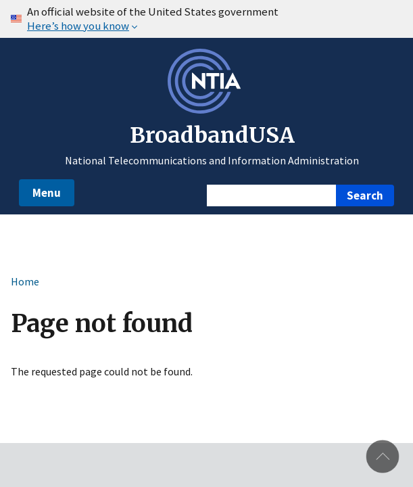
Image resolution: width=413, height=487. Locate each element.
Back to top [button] (382, 456)
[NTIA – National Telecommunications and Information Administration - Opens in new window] (206, 109)
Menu (46, 192)
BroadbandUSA (212, 135)
